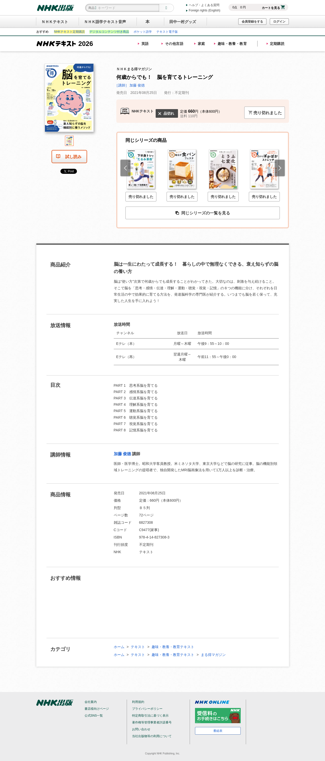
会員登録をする (252, 21)
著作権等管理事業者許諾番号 (152, 722)
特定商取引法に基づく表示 (150, 715)
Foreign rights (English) (204, 10)
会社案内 (91, 702)
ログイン (279, 21)
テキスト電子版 (167, 31)
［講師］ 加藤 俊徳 (130, 85)
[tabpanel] (69, 99)
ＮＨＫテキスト (54, 22)
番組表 (217, 731)
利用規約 (138, 702)
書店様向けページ (97, 709)
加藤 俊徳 (122, 454)
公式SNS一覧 (94, 715)
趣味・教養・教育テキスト (173, 647)
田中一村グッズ (182, 22)
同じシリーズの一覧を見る (202, 213)
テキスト (138, 647)
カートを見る (273, 8)
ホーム (119, 647)
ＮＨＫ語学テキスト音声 (105, 22)
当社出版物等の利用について (152, 736)
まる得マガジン (213, 655)
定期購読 (277, 44)
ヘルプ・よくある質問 (204, 5)
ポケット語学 (143, 31)
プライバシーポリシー (147, 709)
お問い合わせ (141, 729)
